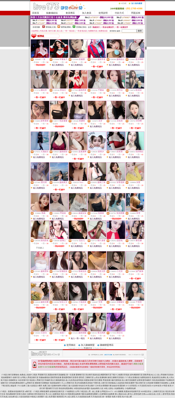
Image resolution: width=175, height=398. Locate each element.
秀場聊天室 (88, 348)
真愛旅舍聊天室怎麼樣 (93, 380)
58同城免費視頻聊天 (16, 383)
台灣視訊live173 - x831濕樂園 (111, 391)
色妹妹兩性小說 (96, 388)
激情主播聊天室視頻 (115, 377)
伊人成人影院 (69, 397)
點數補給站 (52, 13)
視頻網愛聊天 (6, 377)
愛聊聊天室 (80, 375)
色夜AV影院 (116, 397)
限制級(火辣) (51, 27)
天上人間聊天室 (67, 383)
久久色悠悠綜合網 (83, 397)
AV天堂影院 (142, 386)
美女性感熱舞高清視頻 (84, 383)
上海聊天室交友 (158, 391)
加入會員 (86, 13)
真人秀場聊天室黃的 (165, 375)
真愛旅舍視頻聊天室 (132, 391)
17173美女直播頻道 (132, 377)
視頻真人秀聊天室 (36, 380)
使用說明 (103, 13)
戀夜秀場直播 (55, 377)
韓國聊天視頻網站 (161, 383)
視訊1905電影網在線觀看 (71, 394)
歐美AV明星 (162, 386)
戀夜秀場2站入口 (150, 375)
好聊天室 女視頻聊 (145, 383)
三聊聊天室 (89, 377)
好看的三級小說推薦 (69, 386)
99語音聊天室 (23, 380)
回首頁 (35, 13)
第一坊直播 (70, 375)
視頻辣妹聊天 (55, 383)
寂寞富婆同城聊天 (144, 380)
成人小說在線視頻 (22, 397)
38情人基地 (108, 388)
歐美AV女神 (152, 386)
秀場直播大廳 (108, 380)
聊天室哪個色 (13, 375)
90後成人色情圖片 (37, 397)
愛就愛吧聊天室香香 (70, 377)
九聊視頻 (30, 394)
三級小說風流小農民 (34, 386)
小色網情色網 (130, 388)
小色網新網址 (118, 388)
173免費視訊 (70, 391)
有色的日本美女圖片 (86, 386)
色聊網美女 (12, 380)
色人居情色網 (135, 394)
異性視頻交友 (39, 394)
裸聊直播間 (44, 391)
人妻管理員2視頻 (168, 394)
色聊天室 (16, 377)
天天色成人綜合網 (7, 397)
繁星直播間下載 (131, 383)
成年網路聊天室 (136, 375)
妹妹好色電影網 (118, 386)
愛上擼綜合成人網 (122, 394)
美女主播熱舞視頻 (57, 380)
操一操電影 (106, 397)
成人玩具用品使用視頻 (74, 380)
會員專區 (70, 13)
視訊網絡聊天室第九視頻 (16, 394)
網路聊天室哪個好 (42, 383)
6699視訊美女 (146, 391)
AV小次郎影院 (131, 386)
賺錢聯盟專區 (107, 345)
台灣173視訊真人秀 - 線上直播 (87, 391)
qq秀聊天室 (29, 383)
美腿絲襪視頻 (44, 377)
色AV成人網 (127, 397)
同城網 (47, 380)
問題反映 (135, 13)
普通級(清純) (81, 27)
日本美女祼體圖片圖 (103, 386)
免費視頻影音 (145, 377)
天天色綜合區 (96, 397)
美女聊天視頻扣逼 (92, 375)
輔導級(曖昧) (66, 27)
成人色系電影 (50, 397)
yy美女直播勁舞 (100, 377)
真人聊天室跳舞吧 (129, 380)
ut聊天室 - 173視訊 (32, 391)
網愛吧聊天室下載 (107, 375)
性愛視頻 (117, 380)
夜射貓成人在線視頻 (116, 383)
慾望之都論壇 (10, 386)
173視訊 (4, 375)
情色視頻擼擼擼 (158, 380)
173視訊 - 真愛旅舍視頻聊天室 (12, 391)
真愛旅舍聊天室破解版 (56, 375)
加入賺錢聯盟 (88, 345)
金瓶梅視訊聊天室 (57, 391)
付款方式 (119, 13)
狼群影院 (60, 397)
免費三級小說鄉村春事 (52, 386)
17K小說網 (21, 386)
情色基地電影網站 (66, 388)
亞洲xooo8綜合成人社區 (151, 394)
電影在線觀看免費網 (89, 394)
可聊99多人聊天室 (100, 383)
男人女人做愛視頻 (53, 394)
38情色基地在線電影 (82, 388)
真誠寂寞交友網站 (159, 377)
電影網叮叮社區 (51, 388)
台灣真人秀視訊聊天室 (29, 377)
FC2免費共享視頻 (122, 375)
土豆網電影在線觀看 (106, 394)
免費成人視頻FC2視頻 (28, 375)
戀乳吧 (81, 377)
